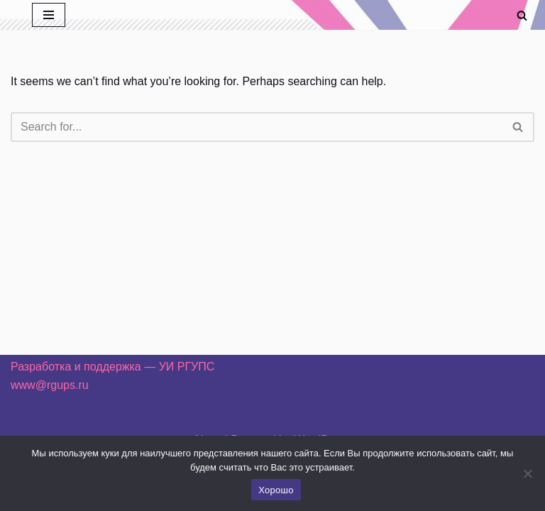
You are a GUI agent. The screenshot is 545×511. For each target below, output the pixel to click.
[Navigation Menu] (48, 15)
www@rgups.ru (50, 385)
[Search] (522, 15)
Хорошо (275, 490)
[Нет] (527, 473)
